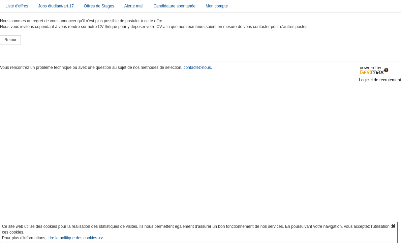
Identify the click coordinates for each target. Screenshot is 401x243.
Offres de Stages (99, 6)
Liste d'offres (16, 6)
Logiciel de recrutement (380, 80)
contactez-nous (197, 67)
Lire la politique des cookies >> (75, 238)
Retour (10, 39)
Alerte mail (134, 6)
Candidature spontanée (174, 6)
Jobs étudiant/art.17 (55, 6)
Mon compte (217, 6)
